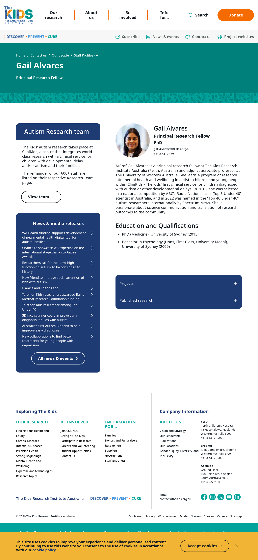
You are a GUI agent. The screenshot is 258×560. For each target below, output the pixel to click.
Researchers (113, 445)
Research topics (26, 476)
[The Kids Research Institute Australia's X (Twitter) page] (220, 497)
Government (113, 455)
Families (110, 435)
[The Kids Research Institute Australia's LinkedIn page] (237, 497)
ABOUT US (170, 422)
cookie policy (44, 550)
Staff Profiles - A (86, 55)
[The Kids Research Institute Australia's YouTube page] (229, 497)
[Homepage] (18, 15)
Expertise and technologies (34, 471)
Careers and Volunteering (77, 446)
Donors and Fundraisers (121, 440)
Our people (60, 55)
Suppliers (111, 450)
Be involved (127, 15)
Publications (168, 441)
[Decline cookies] (236, 546)
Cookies (209, 516)
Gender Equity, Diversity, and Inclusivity (179, 453)
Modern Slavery (190, 516)
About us (91, 15)
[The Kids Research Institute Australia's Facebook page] (204, 497)
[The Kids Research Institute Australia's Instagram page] (212, 497)
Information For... (120, 424)
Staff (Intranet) (115, 460)
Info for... (164, 15)
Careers (222, 516)
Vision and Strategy (173, 431)
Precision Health (27, 451)
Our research (53, 15)
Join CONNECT (70, 431)
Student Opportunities (75, 451)
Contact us (38, 55)
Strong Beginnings (28, 456)
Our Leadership (170, 436)
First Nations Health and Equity (32, 433)
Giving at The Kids (72, 436)
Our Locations (169, 446)
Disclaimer (136, 516)
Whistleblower (167, 516)
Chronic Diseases (27, 441)
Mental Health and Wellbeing (28, 463)
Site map (236, 516)
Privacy (150, 516)
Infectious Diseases (29, 446)
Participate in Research (75, 441)
